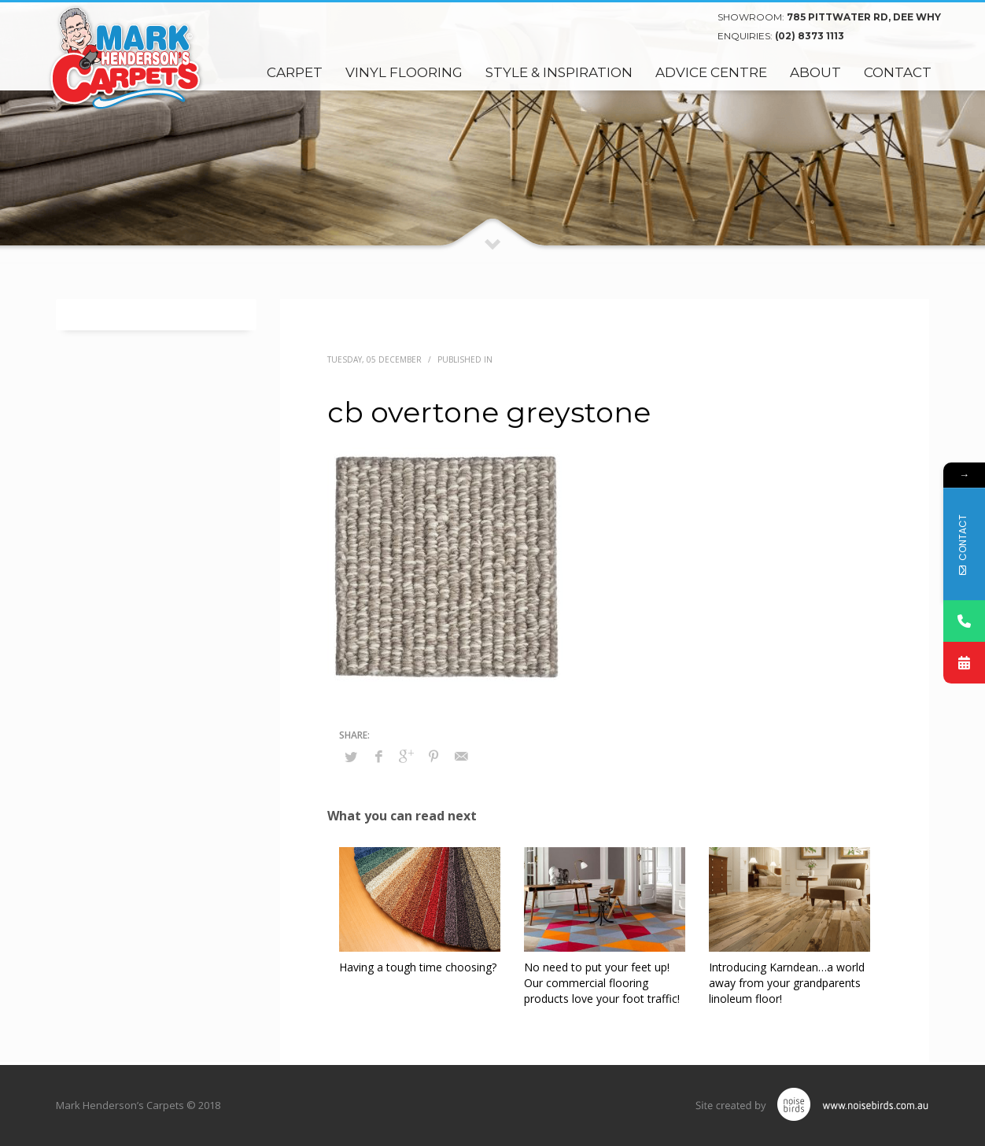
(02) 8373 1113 (809, 36)
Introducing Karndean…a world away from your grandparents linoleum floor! (787, 983)
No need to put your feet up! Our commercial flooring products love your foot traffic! (602, 983)
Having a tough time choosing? (417, 967)
